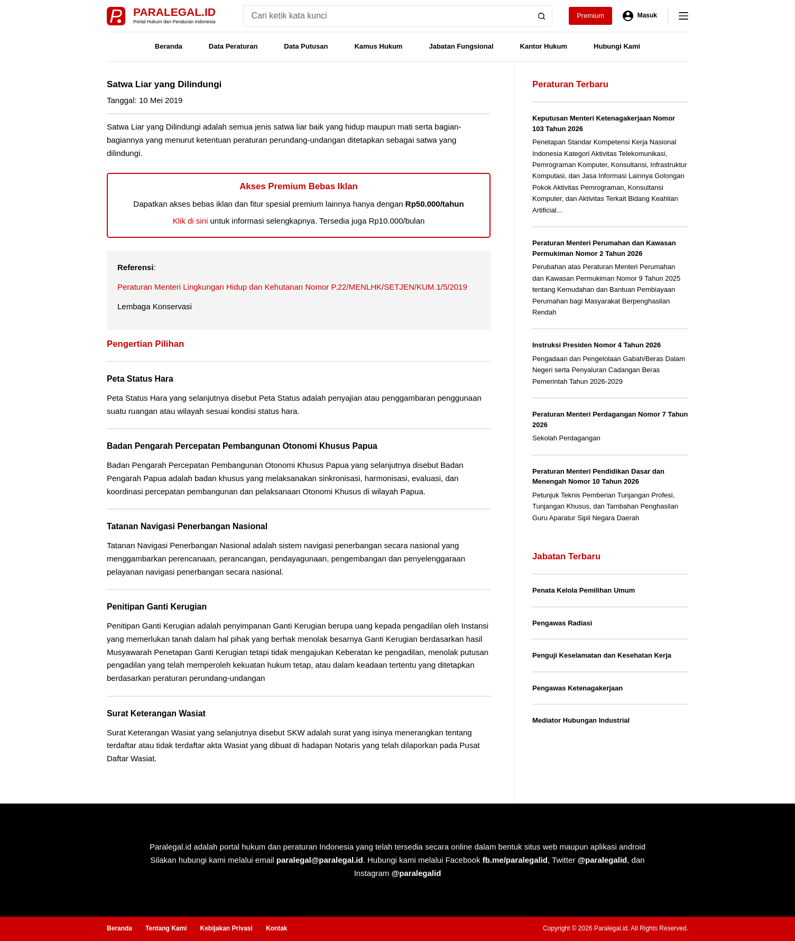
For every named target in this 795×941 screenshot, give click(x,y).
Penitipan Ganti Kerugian (157, 606)
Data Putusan (306, 46)
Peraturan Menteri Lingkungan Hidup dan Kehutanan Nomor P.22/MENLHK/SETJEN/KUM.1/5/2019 (292, 286)
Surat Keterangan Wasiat (156, 713)
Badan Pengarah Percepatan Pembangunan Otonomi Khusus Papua (242, 445)
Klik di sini (190, 220)
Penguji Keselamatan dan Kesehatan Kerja (601, 655)
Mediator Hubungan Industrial (581, 720)
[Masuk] (640, 16)
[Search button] (541, 15)
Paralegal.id (174, 12)
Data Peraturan (233, 46)
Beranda (168, 46)
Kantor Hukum (544, 46)
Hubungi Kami (617, 46)
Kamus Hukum (378, 46)
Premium (590, 16)
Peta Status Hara (140, 378)
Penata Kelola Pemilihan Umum (583, 590)
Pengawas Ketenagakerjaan (577, 688)
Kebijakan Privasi (226, 928)
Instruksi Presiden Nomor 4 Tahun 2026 (596, 345)
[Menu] (683, 16)
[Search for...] (387, 15)
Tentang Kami (166, 928)
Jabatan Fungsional (461, 46)
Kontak (277, 928)
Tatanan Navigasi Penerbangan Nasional (187, 526)
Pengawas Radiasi (562, 623)
